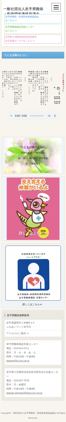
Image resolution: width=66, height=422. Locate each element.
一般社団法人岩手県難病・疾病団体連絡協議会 (34, 413)
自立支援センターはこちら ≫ (21, 39)
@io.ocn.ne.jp (17, 360)
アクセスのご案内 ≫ (17, 333)
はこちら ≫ (22, 18)
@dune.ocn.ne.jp (24, 393)
